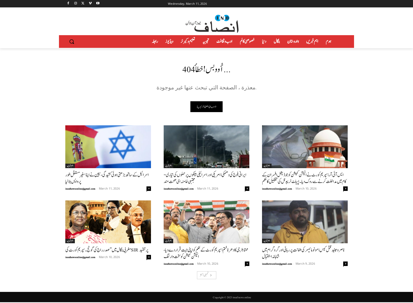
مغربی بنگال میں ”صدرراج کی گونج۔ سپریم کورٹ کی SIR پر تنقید (107, 251)
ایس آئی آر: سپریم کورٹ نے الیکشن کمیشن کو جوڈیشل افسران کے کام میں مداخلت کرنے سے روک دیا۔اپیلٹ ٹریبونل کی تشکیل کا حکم (304, 179)
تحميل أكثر (206, 276)
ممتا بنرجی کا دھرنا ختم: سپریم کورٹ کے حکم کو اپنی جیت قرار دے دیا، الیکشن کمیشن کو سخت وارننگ (206, 254)
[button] (71, 41)
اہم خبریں (70, 166)
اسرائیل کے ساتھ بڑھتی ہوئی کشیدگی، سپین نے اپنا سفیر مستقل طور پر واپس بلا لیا (107, 179)
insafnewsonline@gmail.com (80, 189)
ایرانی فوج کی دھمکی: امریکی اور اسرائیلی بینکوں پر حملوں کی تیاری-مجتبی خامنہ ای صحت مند (205, 179)
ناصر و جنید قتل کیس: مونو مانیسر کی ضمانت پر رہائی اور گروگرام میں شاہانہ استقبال (303, 254)
